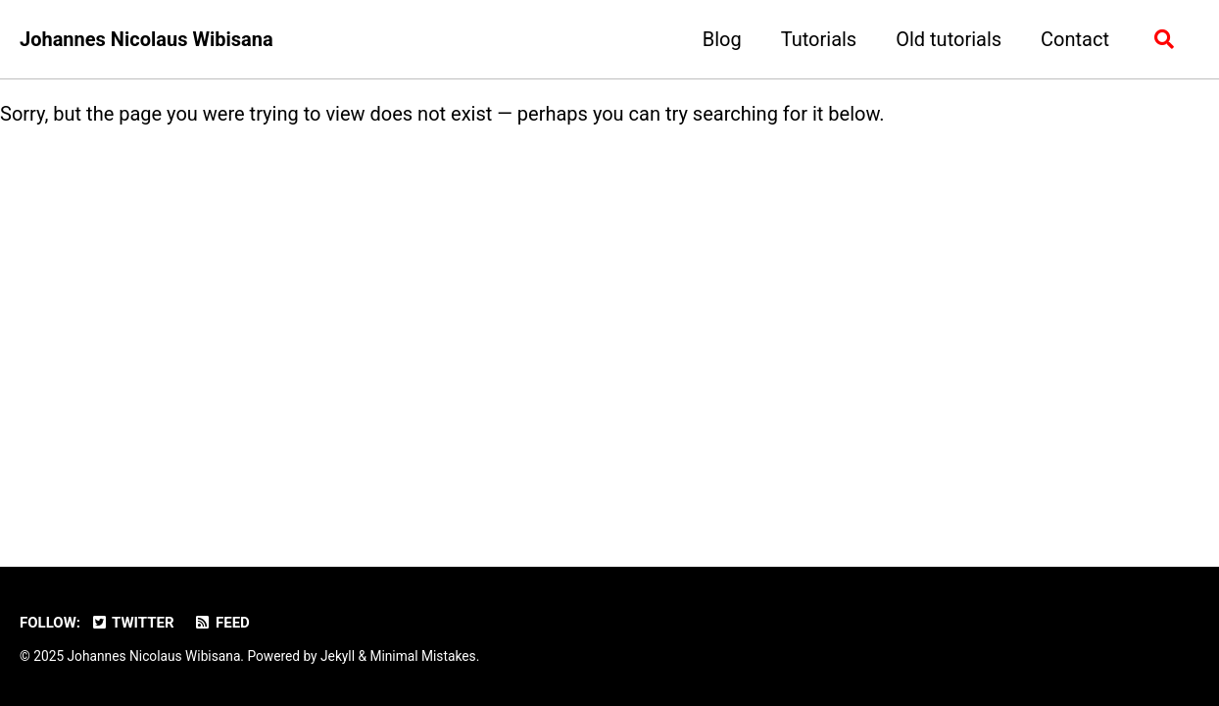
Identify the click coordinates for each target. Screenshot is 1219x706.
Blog (722, 39)
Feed (222, 622)
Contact (1075, 39)
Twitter (132, 622)
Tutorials (819, 39)
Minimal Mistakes (422, 656)
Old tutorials (948, 39)
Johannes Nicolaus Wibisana (146, 39)
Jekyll (337, 656)
